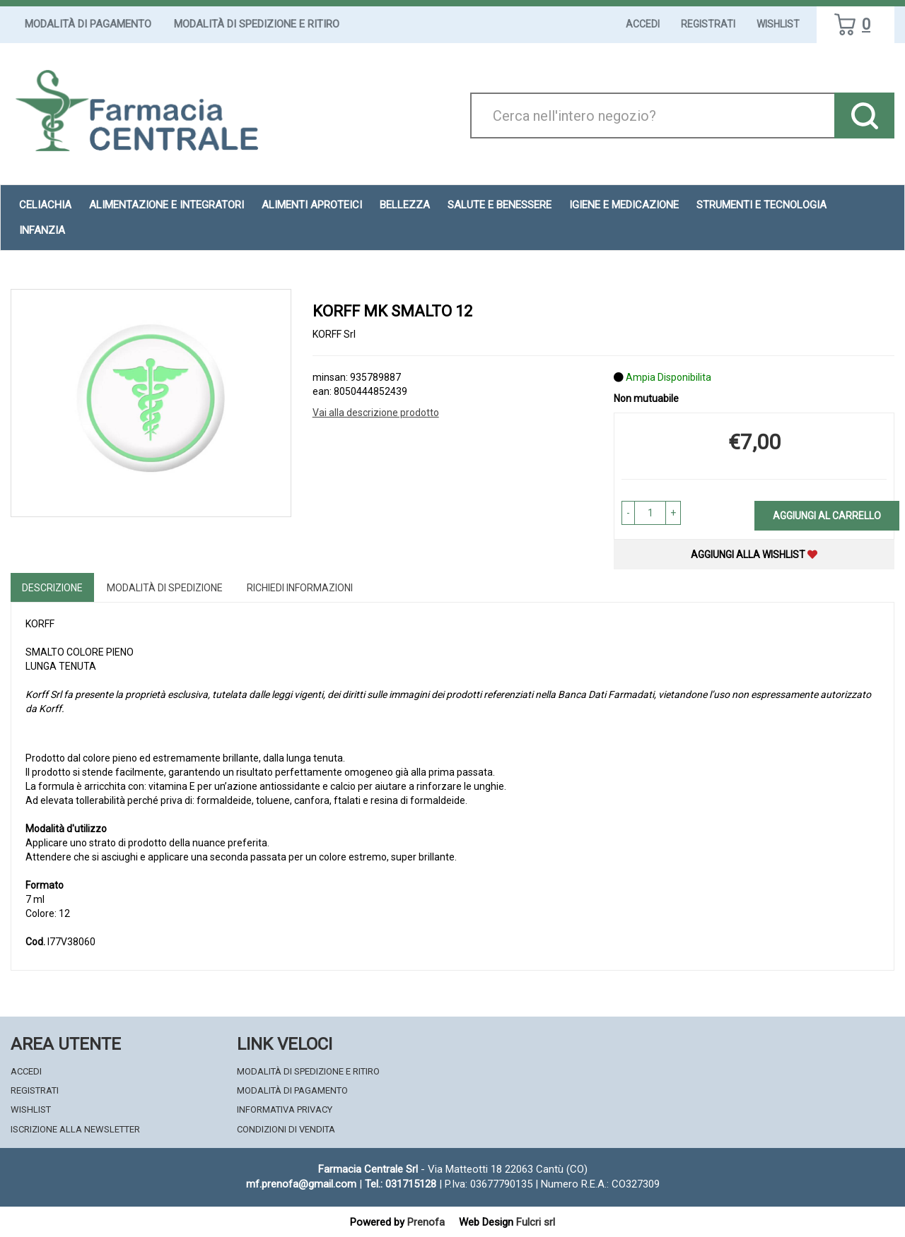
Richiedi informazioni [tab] (300, 587)
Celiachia (45, 205)
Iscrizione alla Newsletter (75, 1129)
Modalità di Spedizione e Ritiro (256, 24)
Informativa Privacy (284, 1109)
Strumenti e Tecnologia (761, 205)
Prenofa (426, 1222)
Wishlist (778, 24)
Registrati (708, 24)
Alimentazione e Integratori (166, 205)
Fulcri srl (535, 1222)
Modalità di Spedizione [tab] (165, 587)
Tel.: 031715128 (400, 1184)
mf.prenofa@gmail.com (301, 1184)
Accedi (643, 24)
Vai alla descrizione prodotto (376, 412)
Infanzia (42, 230)
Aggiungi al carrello (827, 515)
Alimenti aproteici (312, 205)
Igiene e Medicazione (624, 205)
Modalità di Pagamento (88, 24)
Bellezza (405, 205)
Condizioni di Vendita (286, 1129)
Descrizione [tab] (52, 587)
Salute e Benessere (499, 205)
